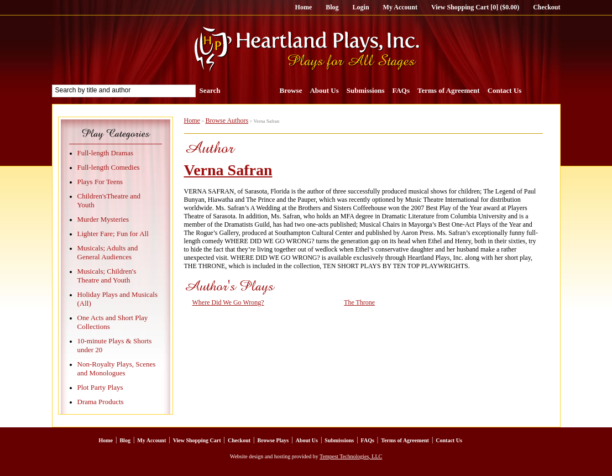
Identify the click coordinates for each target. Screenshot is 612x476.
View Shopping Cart (197, 440)
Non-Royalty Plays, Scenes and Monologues (116, 368)
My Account (400, 7)
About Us (324, 90)
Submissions (366, 90)
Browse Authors (226, 120)
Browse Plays (273, 440)
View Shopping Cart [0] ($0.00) (475, 7)
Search (210, 90)
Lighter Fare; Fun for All (113, 233)
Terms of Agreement (448, 90)
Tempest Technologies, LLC (351, 456)
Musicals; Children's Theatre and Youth (107, 275)
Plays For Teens (100, 181)
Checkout (546, 7)
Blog (332, 7)
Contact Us (505, 90)
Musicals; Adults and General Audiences (107, 252)
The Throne (359, 302)
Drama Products (100, 401)
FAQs (401, 90)
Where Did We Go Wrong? (228, 302)
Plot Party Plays (100, 387)
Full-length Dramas (105, 153)
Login (361, 7)
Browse (291, 90)
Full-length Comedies (108, 167)
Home (303, 7)
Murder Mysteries (103, 219)
